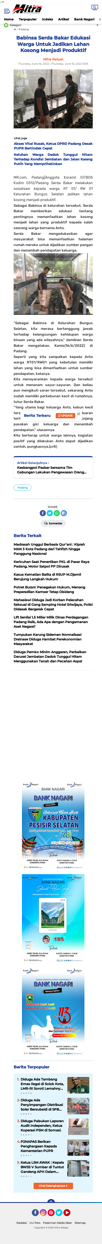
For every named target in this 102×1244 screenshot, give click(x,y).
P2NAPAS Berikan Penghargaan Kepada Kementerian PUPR (39, 1146)
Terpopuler (28, 19)
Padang (22, 487)
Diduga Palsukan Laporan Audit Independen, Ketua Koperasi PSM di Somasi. (42, 1125)
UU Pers (34, 1222)
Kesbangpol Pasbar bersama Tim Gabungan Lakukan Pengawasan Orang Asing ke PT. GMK (50, 470)
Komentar (53, 523)
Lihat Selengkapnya (53, 1185)
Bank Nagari (84, 19)
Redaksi (21, 1222)
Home (9, 19)
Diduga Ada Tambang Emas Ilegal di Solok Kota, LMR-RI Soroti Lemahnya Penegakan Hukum (42, 1084)
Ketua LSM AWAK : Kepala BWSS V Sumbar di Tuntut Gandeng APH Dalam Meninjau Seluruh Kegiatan (42, 1167)
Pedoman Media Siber (57, 1222)
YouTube (70, 1214)
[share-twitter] (50, 513)
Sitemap (80, 1222)
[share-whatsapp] (57, 513)
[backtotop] (51, 1203)
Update (65, 415)
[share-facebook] (43, 513)
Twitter (60, 1214)
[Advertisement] (51, 726)
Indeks (47, 19)
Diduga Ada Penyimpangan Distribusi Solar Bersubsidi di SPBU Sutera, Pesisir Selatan (42, 1105)
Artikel (63, 19)
